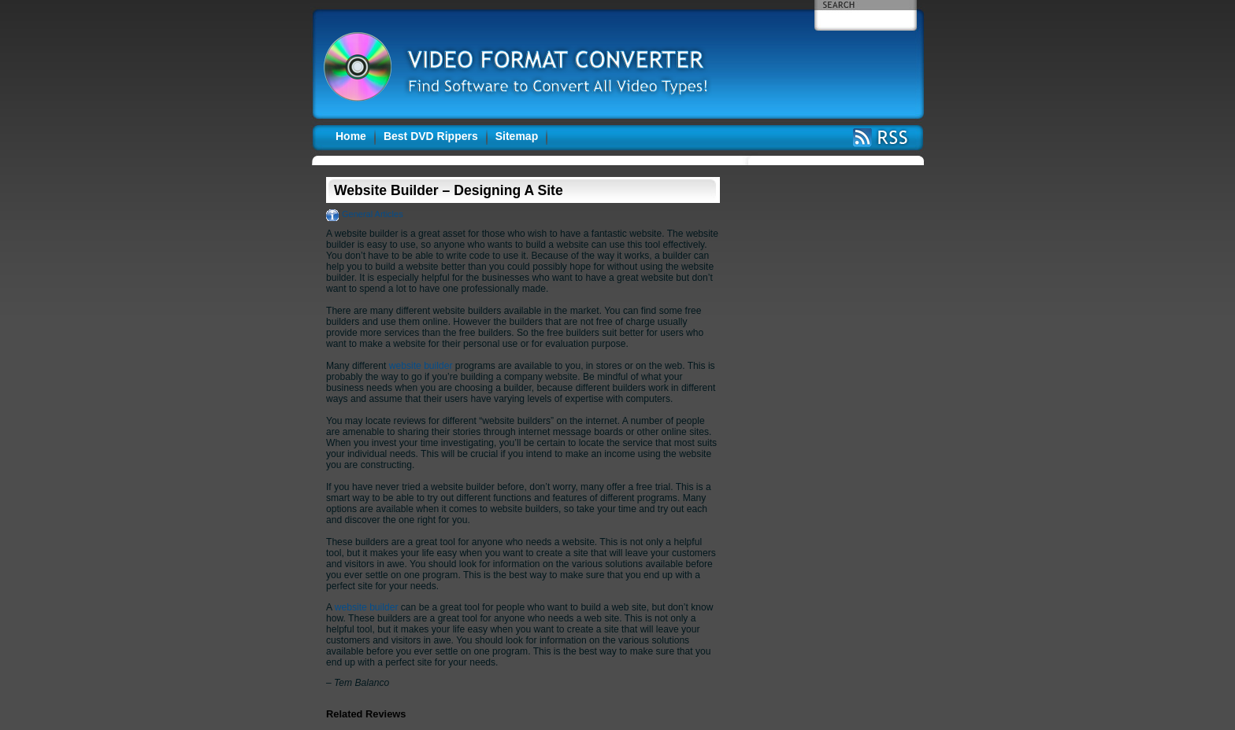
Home (351, 136)
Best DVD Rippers (431, 136)
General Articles (372, 214)
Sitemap (516, 136)
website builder (421, 365)
